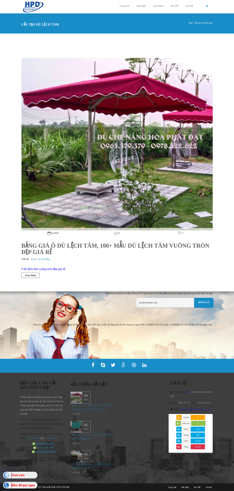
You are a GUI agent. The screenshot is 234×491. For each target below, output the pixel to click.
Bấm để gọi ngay (23, 485)
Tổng (186, 447)
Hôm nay (186, 423)
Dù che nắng (44, 259)
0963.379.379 (32, 438)
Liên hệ (189, 6)
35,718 (198, 447)
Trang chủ (124, 6)
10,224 (198, 441)
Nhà (190, 23)
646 (197, 435)
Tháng (186, 435)
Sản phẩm (141, 6)
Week (186, 429)
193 (197, 429)
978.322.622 (50, 438)
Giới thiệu (158, 6)
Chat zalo (18, 475)
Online (186, 417)
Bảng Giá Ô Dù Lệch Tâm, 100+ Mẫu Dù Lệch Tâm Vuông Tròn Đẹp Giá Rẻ (115, 249)
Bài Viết (174, 6)
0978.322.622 (204, 403)
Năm (186, 441)
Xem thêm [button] (30, 275)
